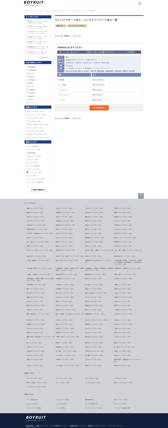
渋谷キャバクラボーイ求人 (35, 217)
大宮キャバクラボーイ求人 (35, 328)
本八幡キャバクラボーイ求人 (94, 355)
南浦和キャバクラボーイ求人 (65, 332)
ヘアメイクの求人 (61, 404)
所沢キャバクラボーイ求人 (93, 332)
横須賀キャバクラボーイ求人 (94, 324)
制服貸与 (125, 71)
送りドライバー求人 (34, 156)
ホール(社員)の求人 (33, 400)
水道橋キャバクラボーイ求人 (65, 289)
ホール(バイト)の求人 (62, 400)
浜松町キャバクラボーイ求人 (94, 242)
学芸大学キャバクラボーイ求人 (65, 250)
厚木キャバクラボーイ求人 (64, 324)
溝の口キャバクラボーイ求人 (36, 305)
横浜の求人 (60, 26)
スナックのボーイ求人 (35, 128)
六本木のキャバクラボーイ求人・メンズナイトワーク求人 (36, 32)
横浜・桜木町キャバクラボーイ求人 (38, 314)
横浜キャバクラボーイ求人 (93, 301)
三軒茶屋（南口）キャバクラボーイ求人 (39, 268)
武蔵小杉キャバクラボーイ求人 (65, 310)
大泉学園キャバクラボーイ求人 (36, 285)
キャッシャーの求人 (120, 404)
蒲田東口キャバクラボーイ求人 (95, 238)
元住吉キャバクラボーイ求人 (123, 314)
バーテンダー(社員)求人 (36, 182)
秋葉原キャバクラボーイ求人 (123, 217)
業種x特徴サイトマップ (78, 425)
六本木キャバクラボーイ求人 (94, 208)
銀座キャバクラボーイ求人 (35, 208)
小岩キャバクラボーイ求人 (122, 293)
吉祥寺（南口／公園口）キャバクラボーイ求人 (99, 251)
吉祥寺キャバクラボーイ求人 (94, 212)
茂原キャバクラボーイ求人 (122, 351)
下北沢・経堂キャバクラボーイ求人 (38, 260)
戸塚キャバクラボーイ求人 (64, 320)
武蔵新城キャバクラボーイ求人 (95, 314)
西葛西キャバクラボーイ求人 (123, 242)
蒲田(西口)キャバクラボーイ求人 (95, 274)
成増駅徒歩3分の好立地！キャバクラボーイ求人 (98, 261)
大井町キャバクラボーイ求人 (123, 278)
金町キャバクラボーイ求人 (93, 278)
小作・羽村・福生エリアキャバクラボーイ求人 (128, 251)
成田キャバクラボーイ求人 (122, 343)
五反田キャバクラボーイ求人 (123, 225)
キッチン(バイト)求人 (35, 172)
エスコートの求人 (32, 404)
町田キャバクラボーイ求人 (93, 225)
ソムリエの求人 (61, 408)
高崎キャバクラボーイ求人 (93, 365)
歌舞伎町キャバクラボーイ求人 (65, 212)
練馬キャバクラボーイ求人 (122, 212)
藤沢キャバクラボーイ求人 (122, 305)
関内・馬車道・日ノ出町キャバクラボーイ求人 (70, 315)
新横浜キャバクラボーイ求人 (94, 305)
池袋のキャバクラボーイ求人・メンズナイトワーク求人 (37, 37)
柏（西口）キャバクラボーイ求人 (124, 347)
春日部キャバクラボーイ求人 (94, 337)
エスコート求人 (33, 159)
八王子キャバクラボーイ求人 (36, 221)
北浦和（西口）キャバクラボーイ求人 (68, 337)
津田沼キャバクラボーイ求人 (94, 343)
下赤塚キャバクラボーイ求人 (65, 285)
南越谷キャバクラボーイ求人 (65, 328)
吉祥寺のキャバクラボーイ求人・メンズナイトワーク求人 (36, 53)
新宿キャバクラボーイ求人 (64, 242)
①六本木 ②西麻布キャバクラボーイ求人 (40, 233)
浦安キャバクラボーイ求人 (35, 359)
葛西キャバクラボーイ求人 (64, 246)
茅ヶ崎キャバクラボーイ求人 (36, 320)
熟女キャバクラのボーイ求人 (37, 134)
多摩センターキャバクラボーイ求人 (125, 238)
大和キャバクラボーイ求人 (64, 217)
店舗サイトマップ (42, 425)
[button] (64, 26)
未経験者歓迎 (109, 71)
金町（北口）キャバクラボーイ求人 (67, 260)
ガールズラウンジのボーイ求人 (38, 138)
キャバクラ (69, 65)
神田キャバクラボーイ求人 (93, 221)
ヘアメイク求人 (33, 163)
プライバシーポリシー (115, 425)
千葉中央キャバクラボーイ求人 (36, 225)
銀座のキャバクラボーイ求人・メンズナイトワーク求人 (37, 22)
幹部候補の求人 (90, 400)
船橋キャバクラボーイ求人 (64, 343)
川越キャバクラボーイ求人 (122, 328)
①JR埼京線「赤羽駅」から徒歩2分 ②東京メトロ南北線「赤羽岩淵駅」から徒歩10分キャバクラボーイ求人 (128, 262)
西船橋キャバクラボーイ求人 (65, 347)
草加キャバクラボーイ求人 (35, 332)
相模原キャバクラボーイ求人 (36, 324)
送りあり (87, 71)
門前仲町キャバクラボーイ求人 (65, 225)
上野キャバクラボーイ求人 (64, 208)
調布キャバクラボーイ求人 (64, 229)
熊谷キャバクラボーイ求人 (122, 332)
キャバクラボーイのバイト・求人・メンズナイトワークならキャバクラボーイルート (47, 11)
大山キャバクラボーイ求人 (64, 233)
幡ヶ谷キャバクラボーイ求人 (65, 293)
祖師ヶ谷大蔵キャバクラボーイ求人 (96, 293)
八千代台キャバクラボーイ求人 (65, 355)
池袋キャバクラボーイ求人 (122, 208)
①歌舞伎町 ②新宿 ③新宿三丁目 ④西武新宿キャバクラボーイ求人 (70, 269)
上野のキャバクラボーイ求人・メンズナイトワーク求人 (37, 27)
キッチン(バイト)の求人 (76, 26)
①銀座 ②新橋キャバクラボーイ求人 (38, 274)
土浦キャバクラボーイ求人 (35, 365)
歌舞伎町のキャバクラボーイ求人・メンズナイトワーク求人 (37, 48)
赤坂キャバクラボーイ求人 (93, 233)
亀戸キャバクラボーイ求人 (35, 289)
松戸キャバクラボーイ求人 (35, 355)
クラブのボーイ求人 (34, 121)
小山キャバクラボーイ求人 (93, 359)
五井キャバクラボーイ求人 (35, 301)
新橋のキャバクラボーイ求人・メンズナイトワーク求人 (37, 43)
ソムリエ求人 (32, 176)
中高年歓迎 (118, 71)
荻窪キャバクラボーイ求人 (93, 289)
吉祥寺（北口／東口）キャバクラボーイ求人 (70, 256)
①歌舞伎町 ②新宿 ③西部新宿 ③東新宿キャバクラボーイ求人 (99, 269)
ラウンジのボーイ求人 (35, 118)
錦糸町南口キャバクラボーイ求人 (124, 256)
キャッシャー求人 (34, 169)
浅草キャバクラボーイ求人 (122, 289)
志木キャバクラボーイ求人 (93, 328)
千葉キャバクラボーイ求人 (35, 347)
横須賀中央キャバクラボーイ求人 (37, 229)
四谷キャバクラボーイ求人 (93, 256)
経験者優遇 (100, 71)
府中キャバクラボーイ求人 (93, 246)
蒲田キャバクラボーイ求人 (93, 229)
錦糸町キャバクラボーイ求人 (94, 217)
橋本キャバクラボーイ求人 (93, 310)
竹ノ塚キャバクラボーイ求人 (94, 285)
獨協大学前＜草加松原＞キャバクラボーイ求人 (41, 337)
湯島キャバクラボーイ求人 (35, 297)
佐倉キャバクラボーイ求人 (93, 347)
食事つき (80, 71)
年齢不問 (93, 71)
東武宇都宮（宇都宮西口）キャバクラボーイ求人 (128, 360)
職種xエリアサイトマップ (97, 425)
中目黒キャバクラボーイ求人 (123, 246)
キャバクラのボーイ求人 (36, 111)
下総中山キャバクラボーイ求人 (95, 351)
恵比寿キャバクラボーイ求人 (65, 221)
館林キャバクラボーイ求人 (122, 365)
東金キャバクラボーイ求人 (122, 355)
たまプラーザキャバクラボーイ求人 (96, 320)
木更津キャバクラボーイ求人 (36, 351)
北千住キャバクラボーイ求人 (123, 229)
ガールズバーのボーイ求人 (37, 115)
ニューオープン (33, 103)
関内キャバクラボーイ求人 (64, 301)
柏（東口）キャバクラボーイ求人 (66, 351)
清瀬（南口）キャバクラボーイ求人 (125, 274)
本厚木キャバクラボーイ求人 (65, 305)
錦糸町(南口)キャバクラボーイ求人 (67, 274)
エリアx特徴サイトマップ (59, 425)
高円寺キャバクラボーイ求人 (123, 233)
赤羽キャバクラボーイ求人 (35, 238)
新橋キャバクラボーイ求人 (35, 212)
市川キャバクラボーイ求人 (93, 297)
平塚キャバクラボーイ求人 (35, 310)
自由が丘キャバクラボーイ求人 (36, 256)
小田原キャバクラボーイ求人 (123, 310)
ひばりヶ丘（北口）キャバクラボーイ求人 (40, 250)
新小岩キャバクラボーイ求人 (36, 293)
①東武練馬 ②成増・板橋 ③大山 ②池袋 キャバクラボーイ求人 (41, 279)
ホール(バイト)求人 (34, 150)
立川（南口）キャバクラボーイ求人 (38, 242)
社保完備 (132, 71)
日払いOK (68, 71)
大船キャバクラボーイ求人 (122, 320)
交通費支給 (32, 90)
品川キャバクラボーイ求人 (64, 238)
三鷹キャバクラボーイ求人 (122, 285)
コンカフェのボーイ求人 (36, 131)
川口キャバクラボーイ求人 (122, 337)
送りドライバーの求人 (121, 400)
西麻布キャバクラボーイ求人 (123, 297)
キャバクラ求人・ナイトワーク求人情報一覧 (83, 11)
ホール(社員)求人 (33, 146)
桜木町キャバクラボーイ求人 (123, 324)
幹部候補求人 (32, 153)
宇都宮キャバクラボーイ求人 (65, 359)
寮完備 (74, 71)
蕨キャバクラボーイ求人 (34, 343)
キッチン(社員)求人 (34, 166)
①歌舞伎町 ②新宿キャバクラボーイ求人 (127, 268)
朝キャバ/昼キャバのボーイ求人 (38, 124)
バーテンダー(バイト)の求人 (94, 408)
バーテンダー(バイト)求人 (36, 179)
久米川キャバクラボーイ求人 (65, 297)
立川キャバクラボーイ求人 (122, 221)
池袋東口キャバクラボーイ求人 (65, 278)
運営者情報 (29, 425)
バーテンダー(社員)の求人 (122, 408)
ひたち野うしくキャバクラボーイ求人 (68, 365)
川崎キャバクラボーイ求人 (122, 301)
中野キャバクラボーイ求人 (35, 246)
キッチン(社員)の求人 (91, 404)
